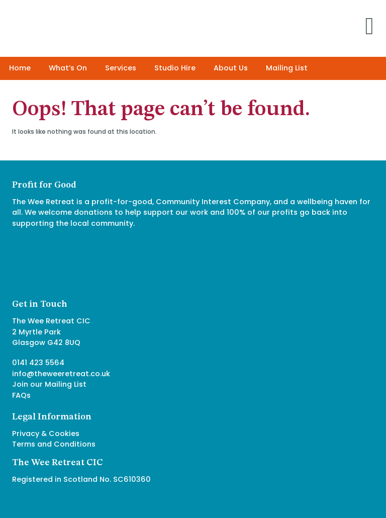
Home (20, 68)
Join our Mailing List (49, 384)
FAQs (21, 395)
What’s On (68, 68)
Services (120, 68)
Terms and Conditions (53, 444)
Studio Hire (175, 68)
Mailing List (287, 68)
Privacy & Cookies (45, 433)
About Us (231, 68)
